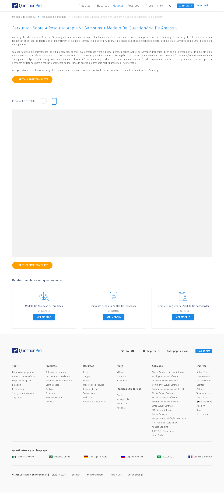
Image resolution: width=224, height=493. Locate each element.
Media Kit (201, 406)
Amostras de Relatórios (23, 377)
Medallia (121, 408)
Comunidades (52, 385)
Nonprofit (121, 377)
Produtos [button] (78, 5)
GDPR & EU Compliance (163, 431)
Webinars (87, 398)
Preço (142, 5)
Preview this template (23, 101)
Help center (145, 351)
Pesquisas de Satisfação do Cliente (169, 419)
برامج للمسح (165, 457)
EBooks (86, 381)
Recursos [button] (126, 5)
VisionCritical (123, 404)
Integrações (18, 389)
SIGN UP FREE (200, 351)
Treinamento (89, 394)
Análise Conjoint (160, 427)
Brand (199, 410)
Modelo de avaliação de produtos (44, 306)
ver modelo (44, 317)
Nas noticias (202, 398)
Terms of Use (115, 475)
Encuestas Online (23, 457)
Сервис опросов (132, 457)
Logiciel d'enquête (200, 457)
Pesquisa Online (59, 457)
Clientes (200, 385)
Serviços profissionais (23, 394)
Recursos (96, 5)
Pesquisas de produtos (56, 16)
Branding (16, 385)
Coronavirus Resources (94, 402)
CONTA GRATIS (181, 5)
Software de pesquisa (56, 373)
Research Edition (54, 398)
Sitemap (76, 475)
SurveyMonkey (124, 400)
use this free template (32, 79)
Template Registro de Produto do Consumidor (183, 306)
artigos (86, 377)
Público (49, 389)
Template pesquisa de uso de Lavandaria (113, 306)
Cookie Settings (135, 475)
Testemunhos (203, 394)
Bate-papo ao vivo (172, 351)
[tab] (54, 101)
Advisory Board (204, 381)
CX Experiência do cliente (58, 377)
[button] (163, 5)
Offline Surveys (159, 415)
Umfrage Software (95, 457)
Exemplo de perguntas (23, 373)
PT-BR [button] (153, 6)
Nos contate (202, 415)
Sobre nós (201, 373)
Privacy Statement (94, 475)
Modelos (111, 5)
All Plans (120, 373)
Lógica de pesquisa (21, 381)
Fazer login (203, 5)
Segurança (17, 398)
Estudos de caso (91, 389)
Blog (85, 373)
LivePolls (50, 402)
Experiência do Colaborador (59, 381)
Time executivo (204, 377)
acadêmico (122, 381)
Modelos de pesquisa (26, 16)
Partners (200, 389)
